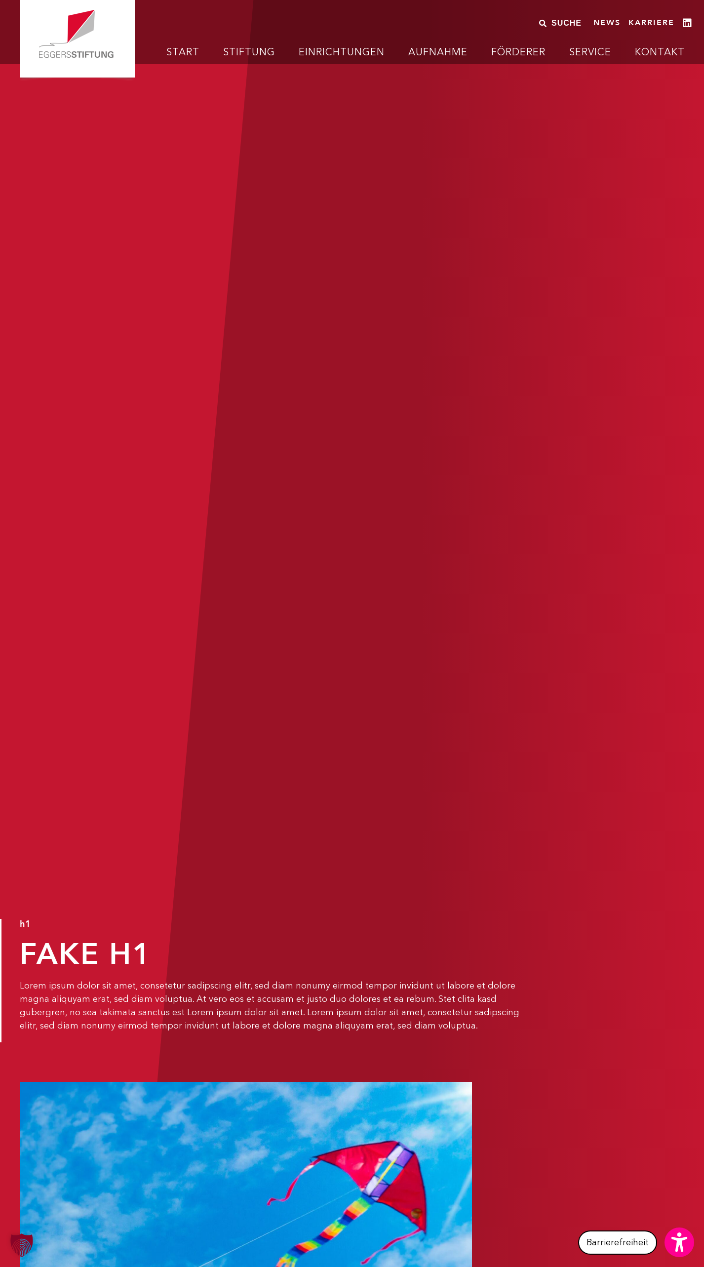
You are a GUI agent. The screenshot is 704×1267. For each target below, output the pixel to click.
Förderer (518, 52)
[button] (636, 1242)
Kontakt (660, 52)
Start (182, 52)
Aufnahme (438, 52)
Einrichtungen (342, 52)
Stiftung (249, 52)
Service (590, 52)
